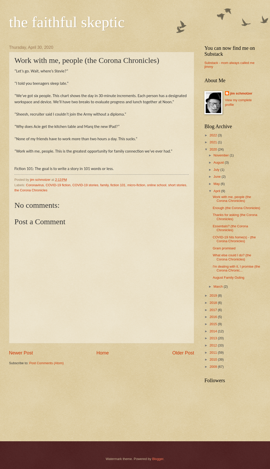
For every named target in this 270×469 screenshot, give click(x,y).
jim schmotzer (241, 93)
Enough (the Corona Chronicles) (236, 208)
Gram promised (224, 248)
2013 (214, 338)
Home (102, 352)
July (216, 170)
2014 (214, 331)
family (104, 185)
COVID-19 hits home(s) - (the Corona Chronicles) (234, 239)
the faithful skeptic (67, 22)
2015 (214, 324)
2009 (214, 367)
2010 (214, 359)
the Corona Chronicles (30, 190)
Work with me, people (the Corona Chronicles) (232, 199)
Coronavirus (35, 185)
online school (156, 185)
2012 (214, 345)
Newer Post (21, 352)
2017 (214, 310)
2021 (214, 142)
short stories (177, 185)
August (219, 162)
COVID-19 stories (85, 185)
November (221, 155)
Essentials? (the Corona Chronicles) (230, 228)
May (217, 184)
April (217, 191)
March (218, 286)
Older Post (183, 352)
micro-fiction (136, 185)
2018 (214, 303)
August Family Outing (228, 277)
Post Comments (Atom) (46, 363)
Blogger (158, 459)
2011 (214, 352)
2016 (214, 317)
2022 (214, 135)
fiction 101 (117, 185)
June (217, 177)
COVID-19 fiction (58, 185)
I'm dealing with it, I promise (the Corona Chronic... (236, 268)
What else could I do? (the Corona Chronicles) (232, 257)
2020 (214, 149)
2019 (214, 295)
